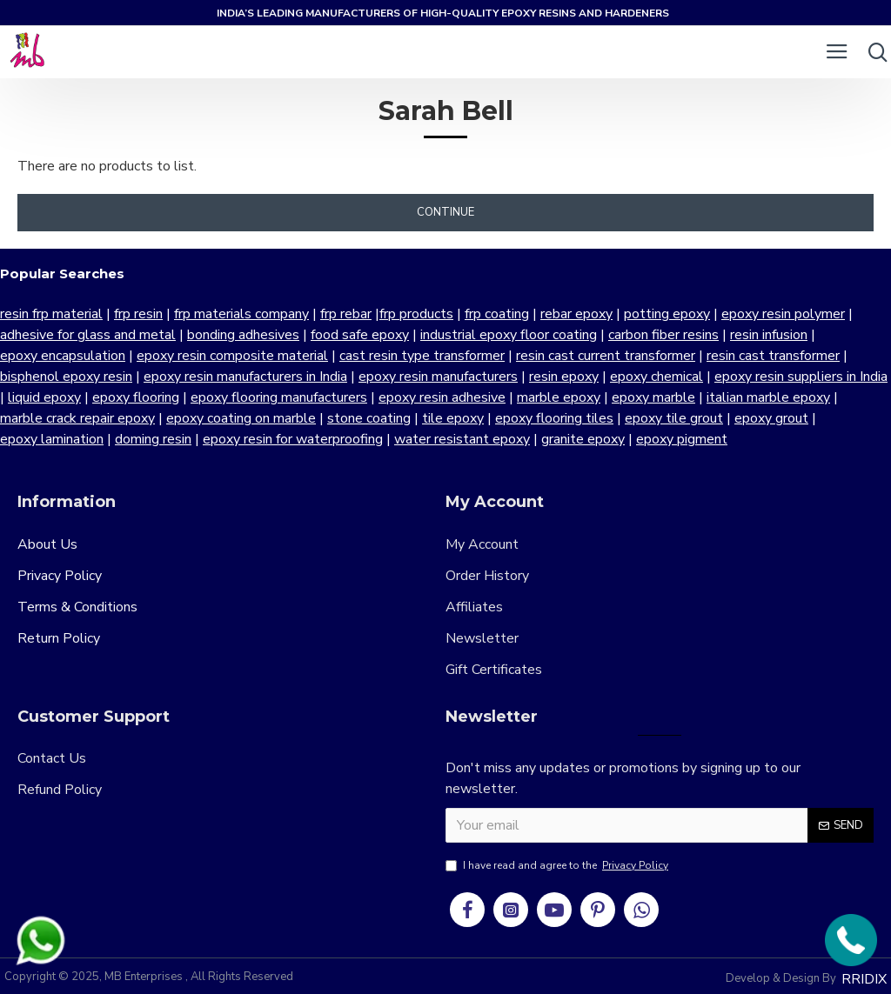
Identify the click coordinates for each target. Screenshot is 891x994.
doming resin (153, 439)
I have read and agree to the (558, 865)
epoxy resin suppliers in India (801, 376)
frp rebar (346, 314)
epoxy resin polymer (783, 314)
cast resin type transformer (422, 355)
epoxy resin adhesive (442, 397)
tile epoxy (453, 418)
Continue (445, 212)
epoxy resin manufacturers (438, 376)
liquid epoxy (44, 397)
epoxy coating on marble (241, 418)
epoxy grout (771, 418)
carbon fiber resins (663, 334)
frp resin (138, 314)
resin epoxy (564, 376)
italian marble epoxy (768, 397)
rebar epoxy (576, 314)
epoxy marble (653, 397)
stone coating (369, 418)
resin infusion (768, 334)
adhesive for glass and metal (88, 334)
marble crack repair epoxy (77, 418)
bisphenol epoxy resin (66, 376)
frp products (416, 314)
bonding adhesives (243, 334)
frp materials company (241, 314)
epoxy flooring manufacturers (279, 397)
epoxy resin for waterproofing (293, 439)
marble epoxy (558, 397)
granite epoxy (583, 439)
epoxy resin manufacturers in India (245, 376)
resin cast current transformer (605, 355)
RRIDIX (864, 979)
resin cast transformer (773, 355)
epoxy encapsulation (62, 355)
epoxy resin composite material (232, 355)
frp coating (497, 314)
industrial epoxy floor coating (508, 334)
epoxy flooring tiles (554, 418)
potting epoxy (667, 314)
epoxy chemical (656, 376)
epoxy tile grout (674, 418)
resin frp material (51, 314)
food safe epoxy (360, 334)
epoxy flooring (135, 397)
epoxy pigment (681, 439)
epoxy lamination (52, 439)
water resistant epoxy (462, 439)
